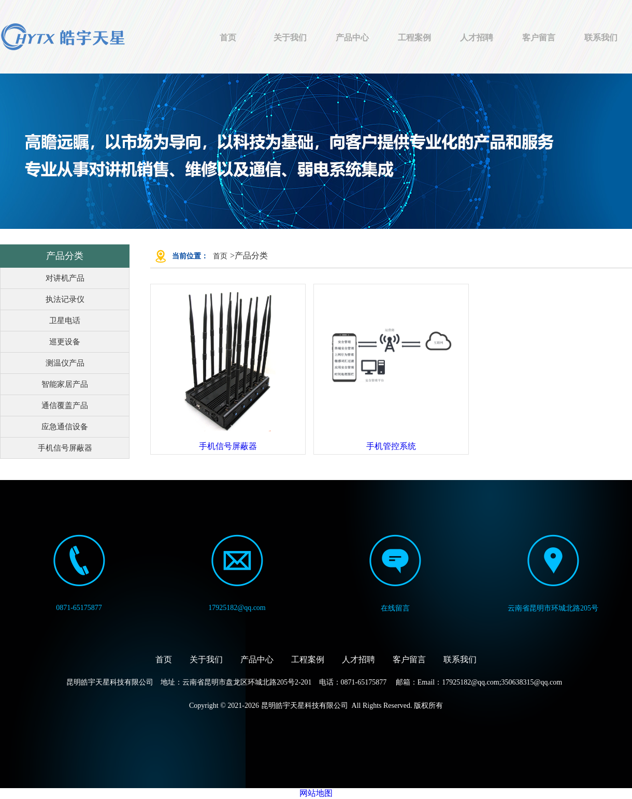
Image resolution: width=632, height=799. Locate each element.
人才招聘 (476, 37)
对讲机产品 (65, 278)
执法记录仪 (65, 299)
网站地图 (316, 793)
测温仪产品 (65, 363)
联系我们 (600, 37)
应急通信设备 (64, 427)
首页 (228, 37)
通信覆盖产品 (64, 405)
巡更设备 (64, 342)
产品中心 (352, 37)
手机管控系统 (391, 446)
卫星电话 (64, 320)
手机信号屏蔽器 (65, 448)
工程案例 (414, 37)
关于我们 (290, 37)
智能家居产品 (64, 384)
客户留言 (538, 37)
